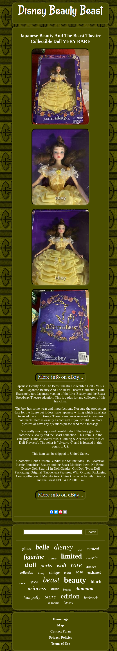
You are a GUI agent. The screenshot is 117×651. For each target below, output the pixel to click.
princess (37, 588)
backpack (90, 598)
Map (60, 625)
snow (54, 589)
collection (26, 572)
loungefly (31, 597)
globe (34, 582)
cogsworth (53, 602)
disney (63, 547)
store (50, 596)
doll (30, 564)
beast (51, 579)
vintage (54, 572)
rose (79, 572)
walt (61, 565)
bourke (67, 589)
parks (46, 565)
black (96, 581)
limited (71, 556)
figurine (34, 556)
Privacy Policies (60, 637)
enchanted (94, 572)
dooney (41, 573)
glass (26, 548)
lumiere (68, 602)
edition (70, 596)
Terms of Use (60, 643)
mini (79, 550)
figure (52, 558)
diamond (84, 588)
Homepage (60, 619)
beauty (75, 580)
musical (92, 549)
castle (22, 583)
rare (76, 564)
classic (91, 558)
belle (43, 547)
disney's (91, 566)
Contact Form (60, 631)
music (67, 572)
